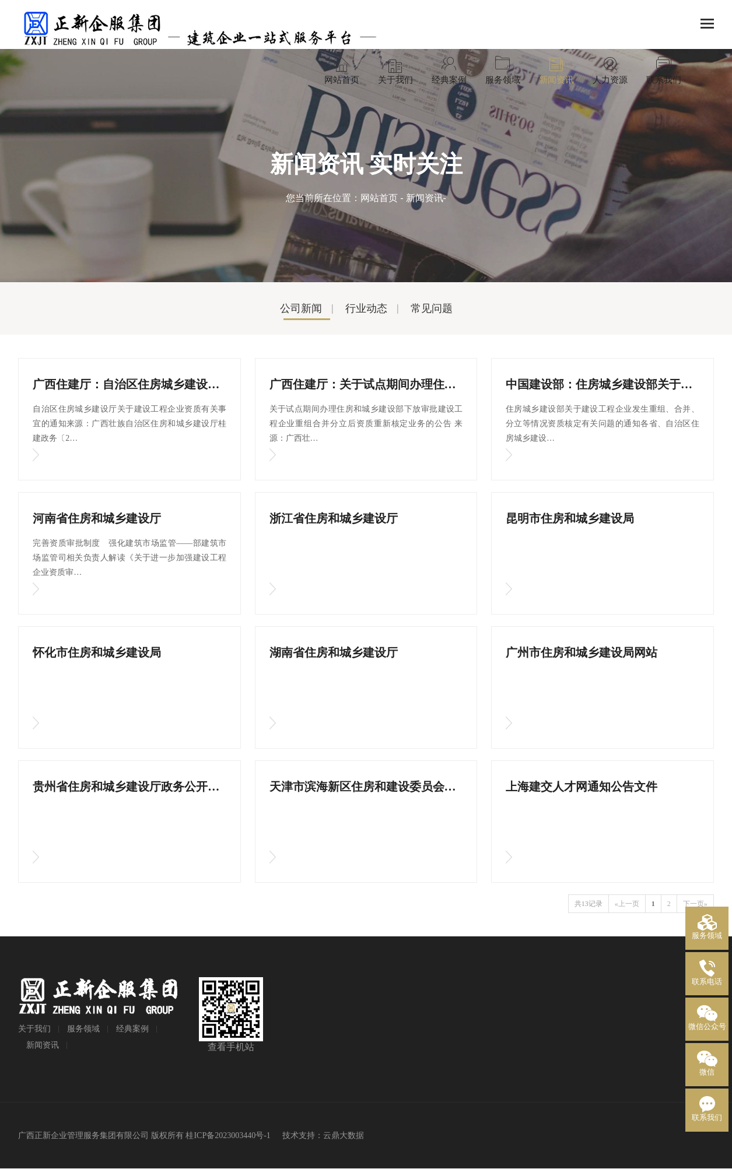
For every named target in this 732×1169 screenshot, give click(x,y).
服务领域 (83, 1028)
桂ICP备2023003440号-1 (227, 1135)
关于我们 (34, 1028)
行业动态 (366, 308)
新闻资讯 (424, 198)
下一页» (695, 904)
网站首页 (379, 198)
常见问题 (432, 308)
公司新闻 (301, 308)
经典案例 (132, 1028)
